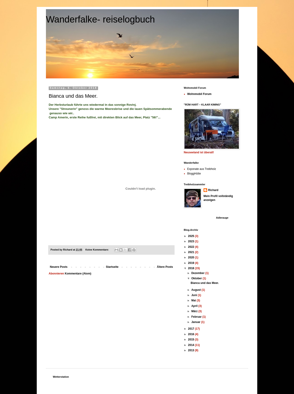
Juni (194, 295)
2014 (191, 345)
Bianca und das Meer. (73, 96)
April (194, 306)
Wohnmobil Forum (199, 94)
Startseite (112, 266)
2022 (191, 246)
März (194, 311)
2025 (191, 236)
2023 (191, 241)
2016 (191, 334)
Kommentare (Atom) (78, 273)
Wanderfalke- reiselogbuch (100, 19)
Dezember (198, 273)
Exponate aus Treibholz (201, 169)
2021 (191, 252)
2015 (191, 339)
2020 (191, 257)
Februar (196, 316)
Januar (196, 322)
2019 (191, 263)
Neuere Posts (59, 266)
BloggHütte (194, 173)
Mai (194, 300)
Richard (213, 190)
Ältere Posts (165, 266)
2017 (191, 328)
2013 (191, 350)
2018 (191, 268)
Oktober (197, 278)
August (196, 289)
